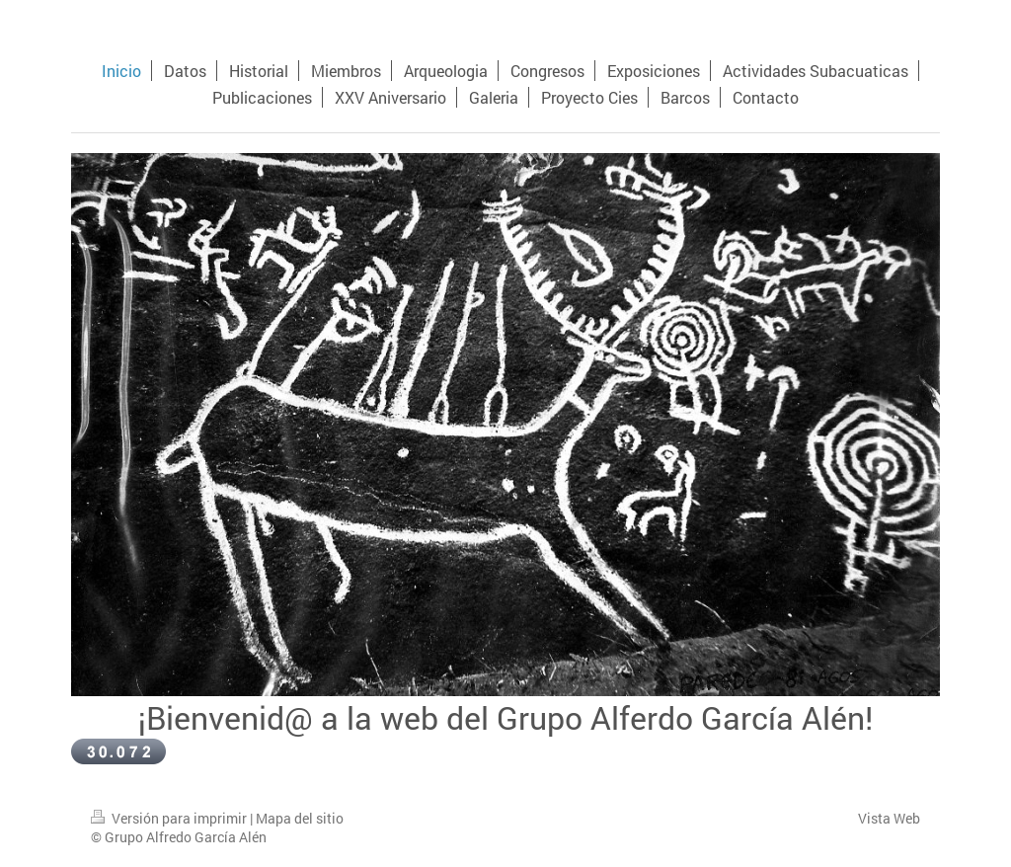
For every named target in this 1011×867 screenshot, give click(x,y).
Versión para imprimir (170, 818)
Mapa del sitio (300, 818)
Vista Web (889, 818)
